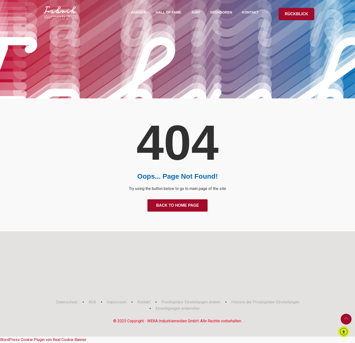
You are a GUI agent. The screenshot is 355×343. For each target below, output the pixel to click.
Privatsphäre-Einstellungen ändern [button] (190, 302)
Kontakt (250, 12)
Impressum (116, 302)
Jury (195, 12)
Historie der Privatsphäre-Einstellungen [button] (265, 302)
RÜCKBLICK (296, 14)
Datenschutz (67, 302)
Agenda (138, 12)
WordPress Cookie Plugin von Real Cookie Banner (43, 339)
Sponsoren (221, 12)
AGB (92, 302)
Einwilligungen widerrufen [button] (178, 308)
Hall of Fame (168, 12)
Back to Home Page (177, 205)
